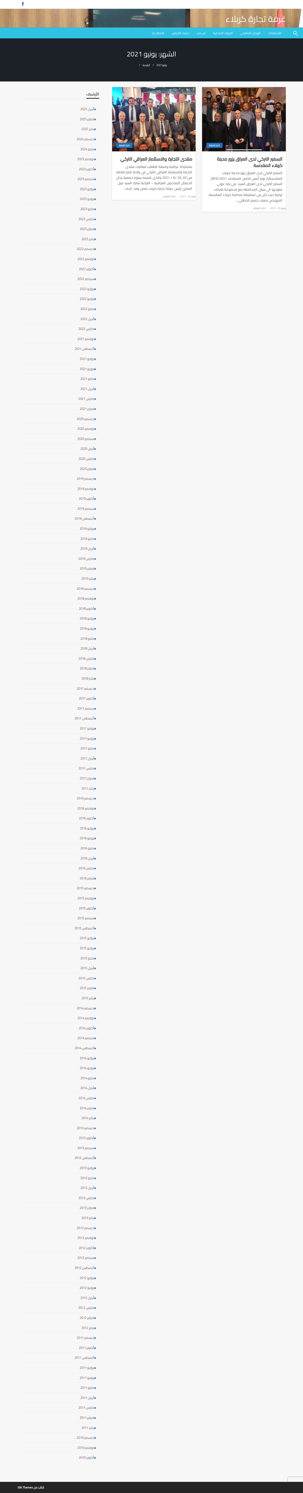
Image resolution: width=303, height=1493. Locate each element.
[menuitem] (275, 33)
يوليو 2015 (87, 938)
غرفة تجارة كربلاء (255, 19)
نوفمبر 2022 (85, 259)
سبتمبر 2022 (85, 279)
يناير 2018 (87, 678)
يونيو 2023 (87, 199)
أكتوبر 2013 (86, 1138)
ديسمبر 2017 (85, 688)
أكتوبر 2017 (86, 698)
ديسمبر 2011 (85, 1338)
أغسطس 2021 (84, 349)
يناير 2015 (87, 998)
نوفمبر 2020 (85, 429)
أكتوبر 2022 (86, 269)
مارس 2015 (86, 978)
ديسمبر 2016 (85, 798)
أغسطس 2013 (84, 1158)
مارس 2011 (86, 1407)
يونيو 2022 (87, 299)
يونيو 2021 (87, 369)
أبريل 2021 (87, 389)
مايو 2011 (87, 1388)
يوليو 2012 (87, 1278)
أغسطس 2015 (84, 928)
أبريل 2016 (87, 858)
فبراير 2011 (87, 1418)
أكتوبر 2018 (86, 608)
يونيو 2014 (87, 1068)
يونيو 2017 (87, 738)
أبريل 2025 (87, 109)
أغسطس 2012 (84, 1268)
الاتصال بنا (158, 33)
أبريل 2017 (87, 758)
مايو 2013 (87, 1178)
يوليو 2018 (87, 618)
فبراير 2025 (87, 119)
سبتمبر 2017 (85, 708)
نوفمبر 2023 (85, 159)
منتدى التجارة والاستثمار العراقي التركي (156, 159)
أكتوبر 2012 (86, 1248)
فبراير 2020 (87, 469)
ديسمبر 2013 (85, 1128)
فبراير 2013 (87, 1208)
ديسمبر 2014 (85, 1008)
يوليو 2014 (87, 1058)
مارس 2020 (86, 459)
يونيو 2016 (87, 838)
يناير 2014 (87, 1118)
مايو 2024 (87, 149)
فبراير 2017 (87, 778)
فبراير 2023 (87, 229)
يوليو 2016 (87, 828)
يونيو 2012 (87, 1288)
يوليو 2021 (87, 359)
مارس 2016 (86, 868)
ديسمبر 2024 (85, 139)
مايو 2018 (87, 638)
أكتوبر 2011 (86, 1348)
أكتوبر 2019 (86, 498)
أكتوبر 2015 (86, 908)
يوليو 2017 (87, 728)
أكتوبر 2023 (86, 169)
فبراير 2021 (87, 409)
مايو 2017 (87, 748)
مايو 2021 (87, 379)
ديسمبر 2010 (85, 1437)
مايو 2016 (87, 848)
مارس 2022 (86, 329)
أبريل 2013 (87, 1188)
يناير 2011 (87, 1428)
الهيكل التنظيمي (250, 33)
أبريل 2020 (87, 448)
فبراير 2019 (87, 568)
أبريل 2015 (87, 968)
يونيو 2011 (87, 1378)
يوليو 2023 (87, 189)
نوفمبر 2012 (85, 1238)
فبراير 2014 (87, 1108)
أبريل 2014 (87, 1088)
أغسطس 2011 (84, 1358)
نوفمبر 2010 (85, 1448)
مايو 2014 (87, 1078)
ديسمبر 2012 (85, 1228)
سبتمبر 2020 (85, 439)
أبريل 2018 (87, 648)
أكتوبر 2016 (86, 818)
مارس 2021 (86, 399)
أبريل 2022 (87, 319)
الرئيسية (146, 65)
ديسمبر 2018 (85, 588)
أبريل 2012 (87, 1298)
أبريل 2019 (87, 548)
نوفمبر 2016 (85, 808)
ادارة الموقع (259, 208)
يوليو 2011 (87, 1368)
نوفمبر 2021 (85, 339)
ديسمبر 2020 (85, 419)
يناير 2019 (87, 578)
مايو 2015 (87, 958)
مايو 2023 (87, 209)
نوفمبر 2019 (85, 489)
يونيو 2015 (87, 948)
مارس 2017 (86, 768)
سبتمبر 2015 (85, 918)
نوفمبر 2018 (85, 598)
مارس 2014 (86, 1098)
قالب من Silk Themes (30, 1487)
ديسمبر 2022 (85, 249)
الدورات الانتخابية (223, 33)
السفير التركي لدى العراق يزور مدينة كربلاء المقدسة (249, 162)
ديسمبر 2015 (85, 888)
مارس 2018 (86, 658)
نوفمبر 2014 (85, 1018)
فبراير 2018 (87, 668)
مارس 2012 (86, 1308)
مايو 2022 (87, 309)
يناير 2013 (87, 1218)
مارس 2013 (86, 1198)
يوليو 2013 (87, 1168)
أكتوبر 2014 (86, 1028)
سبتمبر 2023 (85, 179)
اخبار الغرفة (214, 145)
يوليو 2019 (87, 528)
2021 (159, 65)
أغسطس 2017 (84, 718)
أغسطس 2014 (84, 1048)
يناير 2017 (87, 788)
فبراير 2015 (87, 988)
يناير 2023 (87, 239)
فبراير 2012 (87, 1318)
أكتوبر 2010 (86, 1457)
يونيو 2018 (87, 628)
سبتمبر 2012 (85, 1258)
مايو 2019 (87, 539)
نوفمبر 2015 (85, 898)
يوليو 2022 (87, 289)
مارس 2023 (86, 219)
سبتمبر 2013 (85, 1148)
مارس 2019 (86, 558)
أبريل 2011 (87, 1398)
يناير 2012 (87, 1328)
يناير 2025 (87, 129)
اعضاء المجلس (180, 33)
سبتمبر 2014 (85, 1038)
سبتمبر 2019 (85, 509)
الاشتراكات (274, 33)
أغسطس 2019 (84, 518)
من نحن (201, 33)
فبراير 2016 (87, 878)
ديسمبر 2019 (85, 479)
